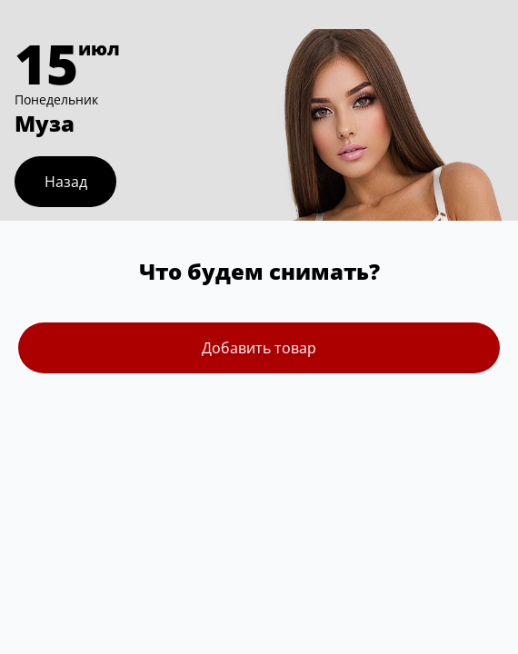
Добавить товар (259, 348)
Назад (66, 182)
